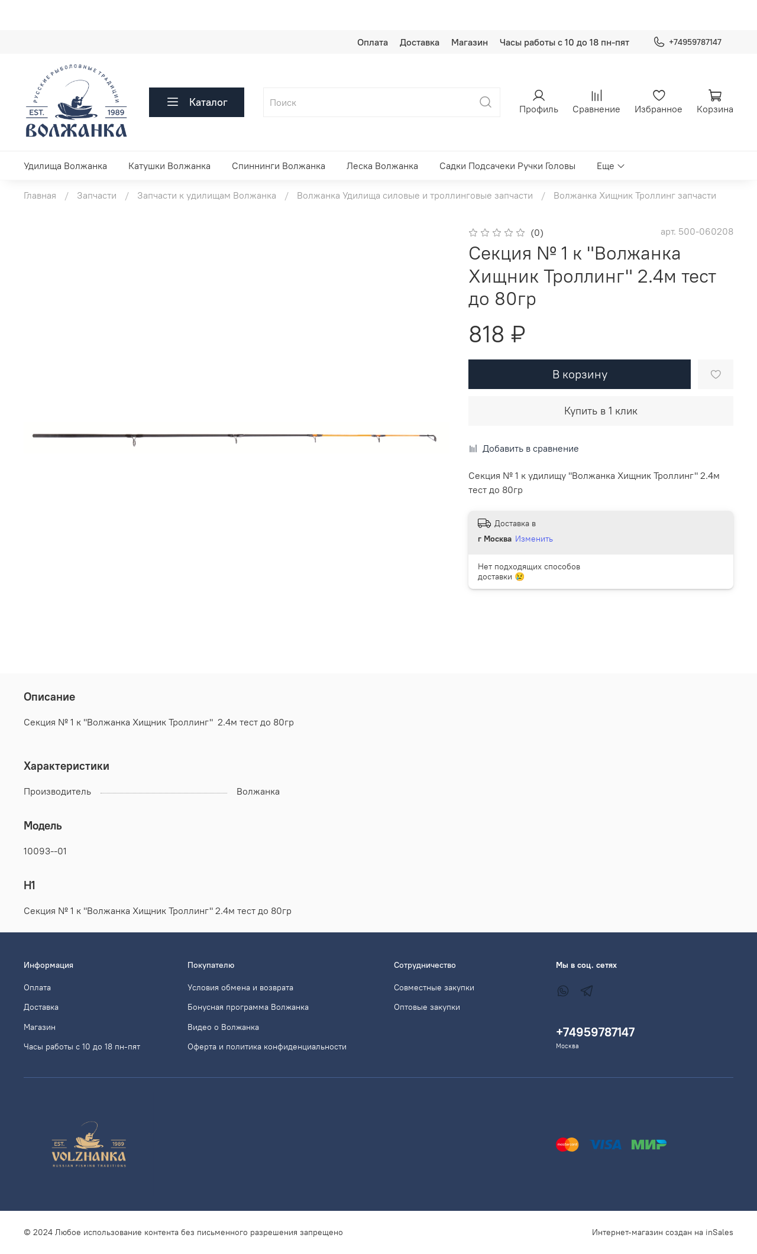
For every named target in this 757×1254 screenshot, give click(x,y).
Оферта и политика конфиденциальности (267, 1046)
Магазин (469, 42)
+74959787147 (687, 42)
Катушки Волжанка (169, 165)
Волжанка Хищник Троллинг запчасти (635, 195)
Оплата (372, 42)
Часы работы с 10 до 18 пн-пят (564, 42)
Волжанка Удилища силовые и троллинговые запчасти (415, 195)
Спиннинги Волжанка (278, 165)
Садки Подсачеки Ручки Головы (507, 165)
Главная (40, 195)
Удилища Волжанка (65, 165)
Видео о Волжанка (223, 1027)
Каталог (197, 102)
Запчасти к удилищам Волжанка (206, 195)
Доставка (419, 42)
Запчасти (97, 195)
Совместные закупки (434, 987)
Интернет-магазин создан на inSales (662, 1232)
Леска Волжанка (382, 165)
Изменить (534, 538)
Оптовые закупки (427, 1007)
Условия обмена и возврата (240, 987)
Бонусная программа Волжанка (248, 1007)
